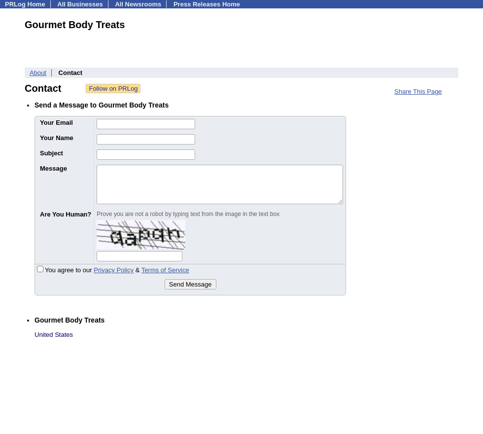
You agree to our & (113, 270)
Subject (51, 153)
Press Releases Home (206, 4)
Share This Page (418, 91)
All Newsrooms (138, 4)
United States (53, 334)
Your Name (56, 138)
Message (53, 168)
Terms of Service (165, 270)
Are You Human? (65, 214)
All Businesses (80, 4)
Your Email (56, 122)
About (38, 72)
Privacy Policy (114, 270)
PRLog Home (25, 4)
